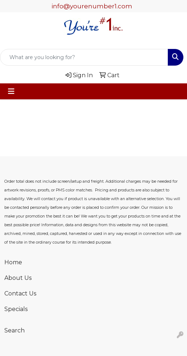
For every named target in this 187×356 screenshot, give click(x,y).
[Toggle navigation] (11, 91)
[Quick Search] (84, 57)
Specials (16, 309)
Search (14, 330)
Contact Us (20, 293)
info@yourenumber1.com (91, 6)
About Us (18, 277)
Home (13, 262)
